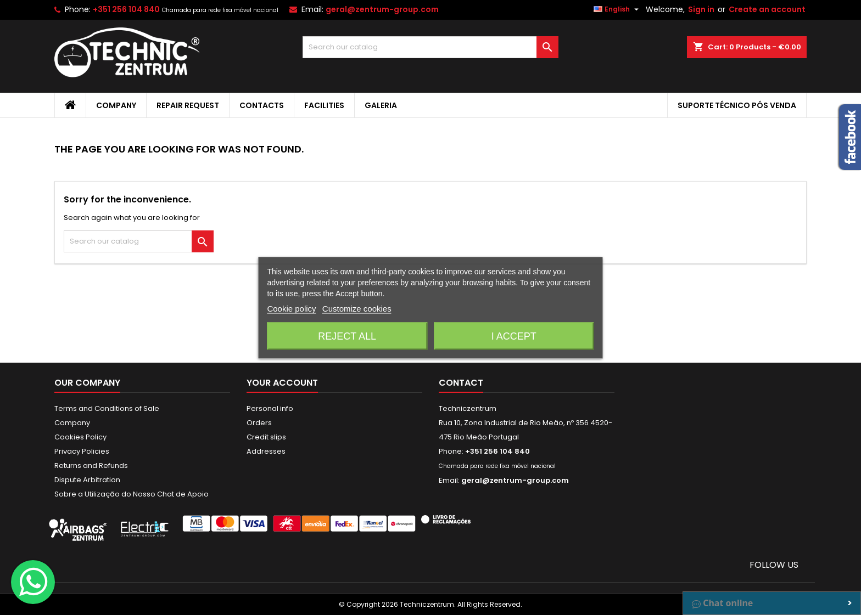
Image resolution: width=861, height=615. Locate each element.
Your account (282, 382)
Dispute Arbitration (87, 480)
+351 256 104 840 (126, 9)
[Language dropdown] (617, 9)
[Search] (431, 47)
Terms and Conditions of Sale (106, 408)
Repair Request (187, 105)
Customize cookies (357, 308)
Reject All (347, 335)
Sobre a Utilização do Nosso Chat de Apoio (131, 494)
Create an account (767, 9)
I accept (513, 335)
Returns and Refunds (91, 465)
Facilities (324, 105)
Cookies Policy (80, 437)
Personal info (270, 408)
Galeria (381, 105)
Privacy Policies (81, 451)
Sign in (701, 9)
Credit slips (266, 437)
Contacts (261, 105)
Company (116, 105)
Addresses (266, 451)
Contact (461, 382)
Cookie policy (291, 308)
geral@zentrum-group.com (382, 9)
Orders (259, 422)
